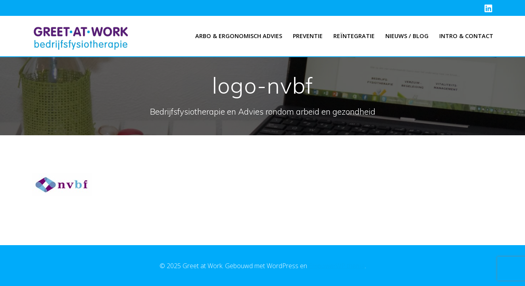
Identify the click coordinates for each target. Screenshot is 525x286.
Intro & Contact (466, 36)
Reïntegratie (354, 36)
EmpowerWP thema (337, 265)
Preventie (308, 36)
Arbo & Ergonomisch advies (238, 36)
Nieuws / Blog (407, 36)
